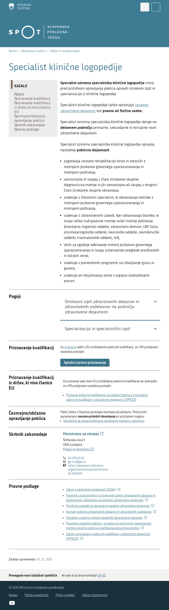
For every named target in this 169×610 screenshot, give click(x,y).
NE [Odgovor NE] (104, 575)
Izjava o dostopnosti (94, 595)
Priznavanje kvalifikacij (25, 104)
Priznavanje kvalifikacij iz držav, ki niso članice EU (31, 117)
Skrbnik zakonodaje (32, 139)
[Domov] (20, 7)
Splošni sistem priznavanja (85, 362)
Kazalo (13, 595)
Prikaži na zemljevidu (78, 449)
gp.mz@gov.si (77, 462)
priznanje (70, 347)
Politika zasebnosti (37, 595)
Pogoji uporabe (65, 595)
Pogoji (21, 95)
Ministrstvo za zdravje (83, 433)
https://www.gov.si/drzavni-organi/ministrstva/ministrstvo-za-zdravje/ (88, 469)
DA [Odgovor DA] (99, 575)
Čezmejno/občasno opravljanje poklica (32, 130)
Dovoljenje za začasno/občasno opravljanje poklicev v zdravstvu (104, 421)
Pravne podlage (29, 146)
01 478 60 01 (76, 458)
